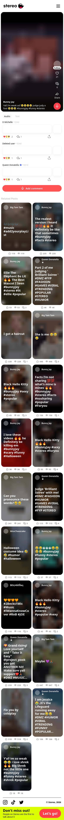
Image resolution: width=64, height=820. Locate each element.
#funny (32, 108)
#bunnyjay (22, 108)
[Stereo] (14, 6)
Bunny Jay (8, 101)
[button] (50, 813)
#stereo (41, 108)
